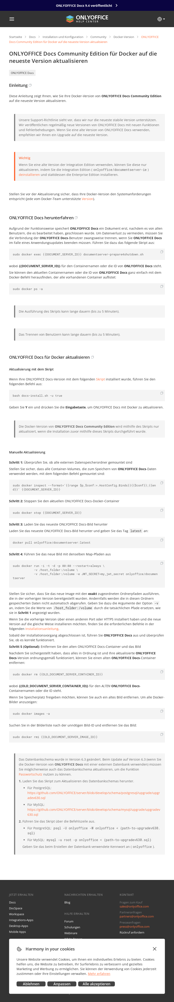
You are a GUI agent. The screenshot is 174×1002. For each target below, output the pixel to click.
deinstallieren (29, 174)
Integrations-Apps (21, 920)
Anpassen (61, 983)
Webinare (70, 933)
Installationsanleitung (41, 629)
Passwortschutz (30, 774)
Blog (67, 902)
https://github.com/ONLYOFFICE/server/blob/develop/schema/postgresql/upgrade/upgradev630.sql (93, 795)
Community (98, 37)
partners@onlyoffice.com (137, 916)
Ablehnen (31, 983)
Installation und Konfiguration (63, 37)
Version (87, 199)
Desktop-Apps (18, 926)
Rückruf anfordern (132, 932)
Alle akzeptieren (96, 983)
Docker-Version (124, 37)
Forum (68, 921)
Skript (100, 379)
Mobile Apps (17, 932)
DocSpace (15, 908)
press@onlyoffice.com (135, 926)
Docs (32, 37)
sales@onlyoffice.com (134, 906)
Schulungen (72, 927)
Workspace (16, 914)
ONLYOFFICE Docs (22, 73)
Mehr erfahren (99, 973)
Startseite (15, 37)
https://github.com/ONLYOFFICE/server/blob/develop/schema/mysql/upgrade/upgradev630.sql (93, 812)
